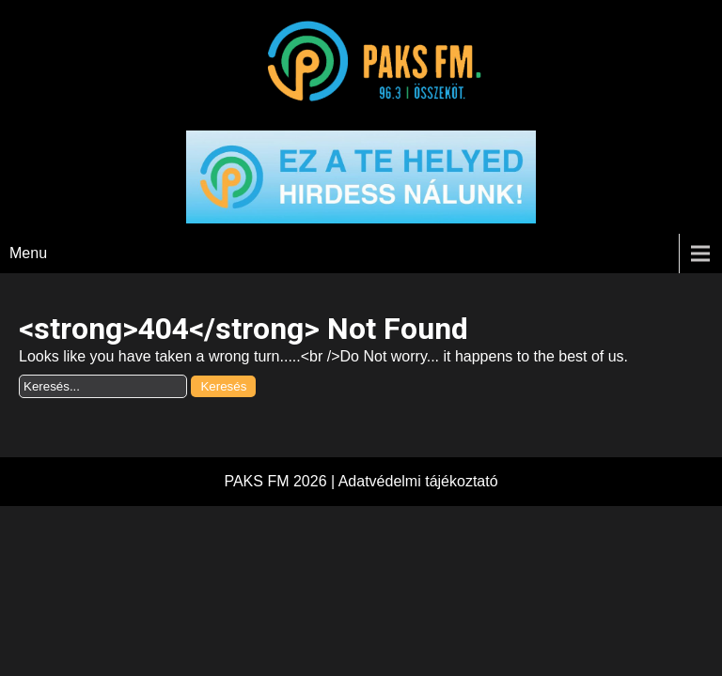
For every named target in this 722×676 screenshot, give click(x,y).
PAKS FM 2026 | (280, 481)
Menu (28, 253)
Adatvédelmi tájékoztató (418, 481)
